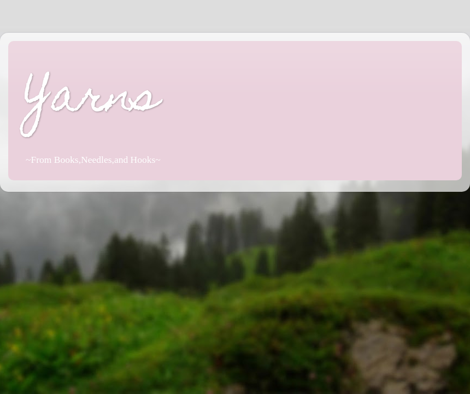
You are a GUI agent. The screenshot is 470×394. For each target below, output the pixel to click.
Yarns (92, 100)
